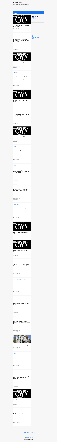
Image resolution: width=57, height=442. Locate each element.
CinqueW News (17, 2)
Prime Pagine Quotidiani (36, 37)
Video (33, 36)
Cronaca (20, 8)
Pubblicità (31, 432)
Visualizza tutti (15, 13)
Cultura (33, 19)
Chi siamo (25, 432)
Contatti (28, 432)
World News (15, 8)
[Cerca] (43, 3)
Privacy (34, 432)
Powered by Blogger (28, 437)
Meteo (33, 29)
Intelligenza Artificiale (36, 30)
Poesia (33, 35)
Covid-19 (33, 38)
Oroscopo (34, 34)
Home (22, 432)
